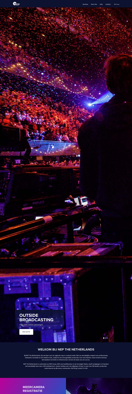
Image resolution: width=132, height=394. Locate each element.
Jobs (101, 4)
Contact (108, 4)
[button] (85, 4)
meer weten (26, 332)
